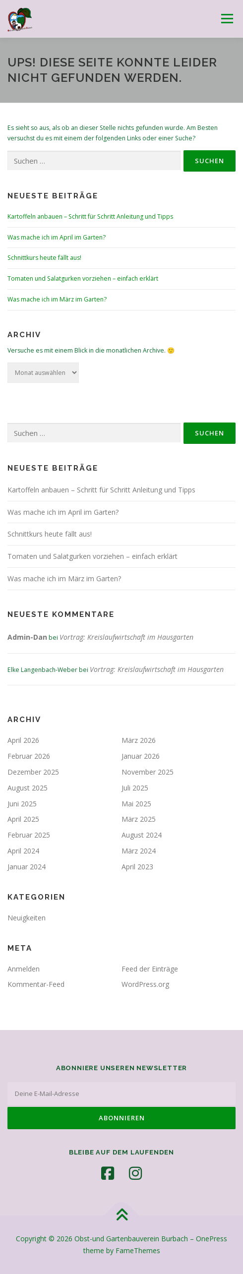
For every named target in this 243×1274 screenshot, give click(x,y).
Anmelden (23, 968)
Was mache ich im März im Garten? (57, 299)
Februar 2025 (28, 835)
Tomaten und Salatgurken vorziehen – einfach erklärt (82, 278)
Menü (226, 18)
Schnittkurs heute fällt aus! (44, 257)
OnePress (211, 1238)
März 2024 (139, 850)
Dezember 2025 (33, 772)
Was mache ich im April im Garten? (56, 237)
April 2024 (23, 850)
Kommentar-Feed (35, 984)
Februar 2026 (28, 756)
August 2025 (27, 787)
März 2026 (139, 740)
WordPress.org (145, 984)
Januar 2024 (26, 866)
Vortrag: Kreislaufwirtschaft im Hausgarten (126, 637)
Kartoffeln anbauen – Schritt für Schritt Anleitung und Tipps (90, 216)
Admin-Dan (27, 637)
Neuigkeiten (26, 917)
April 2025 (23, 819)
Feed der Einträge (150, 968)
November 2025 (148, 772)
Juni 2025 (22, 803)
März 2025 (139, 819)
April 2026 (23, 740)
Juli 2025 (135, 787)
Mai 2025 (136, 803)
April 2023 (137, 866)
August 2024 (142, 835)
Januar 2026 (141, 756)
